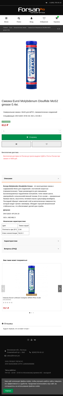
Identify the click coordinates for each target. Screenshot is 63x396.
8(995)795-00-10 (38, 352)
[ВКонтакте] (46, 2)
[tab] (31, 179)
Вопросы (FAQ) (31, 249)
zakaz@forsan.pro (13, 356)
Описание (31, 178)
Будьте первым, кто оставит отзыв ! (16, 329)
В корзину (31, 137)
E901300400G (7, 299)
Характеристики (31, 241)
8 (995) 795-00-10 (55, 2)
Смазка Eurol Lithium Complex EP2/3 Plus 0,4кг (22, 298)
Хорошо (8, 391)
